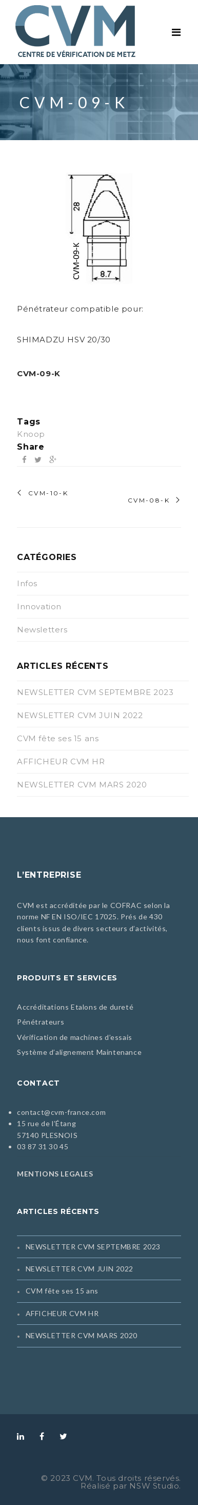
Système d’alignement (55, 1052)
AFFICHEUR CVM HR (61, 761)
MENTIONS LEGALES (55, 1173)
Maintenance (119, 1052)
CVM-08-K (149, 500)
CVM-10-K (48, 493)
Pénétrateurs (40, 1021)
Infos (27, 583)
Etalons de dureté (102, 1006)
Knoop (31, 434)
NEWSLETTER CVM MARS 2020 (82, 784)
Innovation (39, 606)
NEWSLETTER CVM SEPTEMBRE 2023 (95, 692)
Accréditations (43, 1006)
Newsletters (42, 629)
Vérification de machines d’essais (74, 1037)
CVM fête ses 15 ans (57, 738)
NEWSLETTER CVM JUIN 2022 (80, 715)
